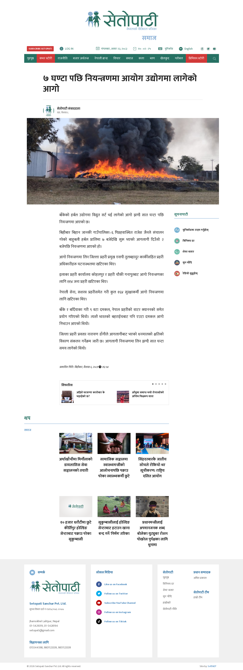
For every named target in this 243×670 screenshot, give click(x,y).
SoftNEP (212, 666)
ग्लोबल (179, 58)
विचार (116, 58)
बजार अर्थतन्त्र (81, 58)
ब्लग (152, 58)
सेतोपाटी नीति (170, 609)
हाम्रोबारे (167, 603)
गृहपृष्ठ (166, 577)
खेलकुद (164, 58)
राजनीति (62, 58)
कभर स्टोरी (45, 58)
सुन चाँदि (167, 596)
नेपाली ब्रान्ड (101, 58)
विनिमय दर (168, 584)
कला (141, 58)
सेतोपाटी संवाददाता (68, 108)
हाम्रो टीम (198, 597)
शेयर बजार (168, 590)
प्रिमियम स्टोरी (196, 58)
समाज (129, 58)
